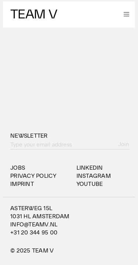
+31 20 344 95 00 (33, 232)
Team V (33, 14)
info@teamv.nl (34, 224)
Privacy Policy (33, 176)
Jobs (17, 168)
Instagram (94, 176)
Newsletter (29, 135)
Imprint (22, 184)
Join (123, 144)
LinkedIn (90, 168)
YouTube (90, 184)
